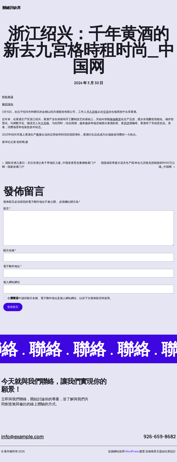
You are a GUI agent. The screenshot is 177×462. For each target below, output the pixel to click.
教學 (39, 134)
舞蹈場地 (7, 104)
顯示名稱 (9, 250)
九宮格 (93, 112)
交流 (106, 112)
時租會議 (7, 97)
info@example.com (22, 436)
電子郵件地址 (12, 266)
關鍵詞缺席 (11, 7)
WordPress (132, 451)
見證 (126, 123)
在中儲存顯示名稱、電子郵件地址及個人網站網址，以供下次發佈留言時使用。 (60, 298)
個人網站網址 (11, 282)
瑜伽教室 (115, 119)
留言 (7, 208)
